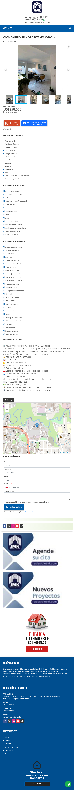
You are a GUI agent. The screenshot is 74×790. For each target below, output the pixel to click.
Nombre (7, 462)
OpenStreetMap (65, 453)
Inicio (7, 737)
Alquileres (8, 744)
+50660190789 (42, 17)
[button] (68, 47)
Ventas (7, 740)
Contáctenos (10, 750)
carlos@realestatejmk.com (13, 717)
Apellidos (8, 469)
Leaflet (50, 453)
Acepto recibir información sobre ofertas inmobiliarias (27, 502)
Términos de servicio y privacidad (36, 512)
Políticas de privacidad (13, 754)
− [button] (7, 410)
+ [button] (7, 406)
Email (6, 476)
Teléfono (8, 484)
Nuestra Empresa (11, 747)
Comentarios (9, 491)
